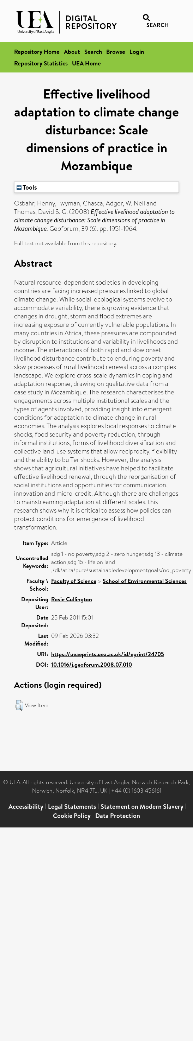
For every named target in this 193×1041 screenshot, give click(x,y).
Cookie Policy (72, 815)
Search (93, 51)
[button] (19, 705)
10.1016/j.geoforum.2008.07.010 (91, 664)
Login (136, 51)
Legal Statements (72, 806)
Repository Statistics (41, 63)
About (72, 51)
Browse (115, 51)
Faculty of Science (73, 581)
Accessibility (25, 806)
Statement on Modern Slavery (142, 806)
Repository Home (37, 51)
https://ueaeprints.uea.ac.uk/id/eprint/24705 (107, 654)
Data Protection (117, 815)
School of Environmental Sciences (145, 581)
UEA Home (86, 63)
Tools (27, 187)
